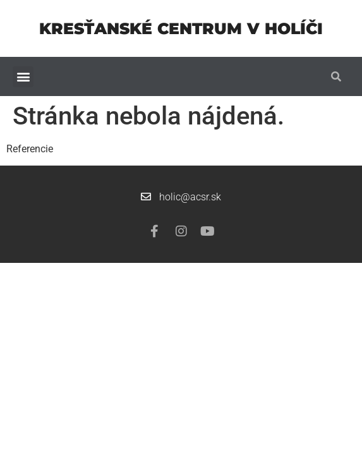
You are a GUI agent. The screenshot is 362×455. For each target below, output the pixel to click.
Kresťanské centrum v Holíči (181, 28)
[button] (23, 76)
